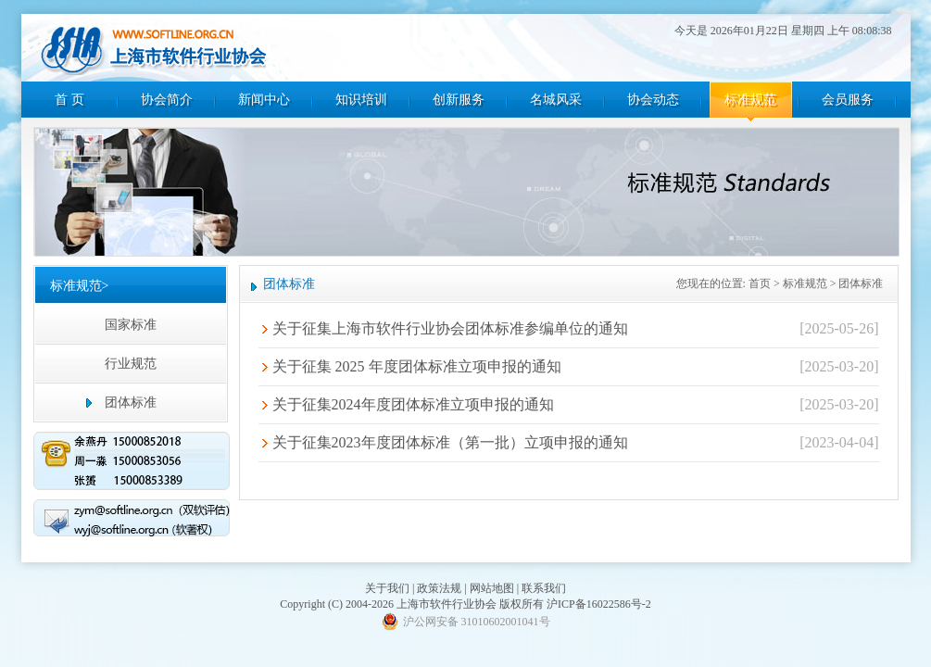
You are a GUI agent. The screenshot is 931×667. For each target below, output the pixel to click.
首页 (760, 283)
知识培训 (361, 100)
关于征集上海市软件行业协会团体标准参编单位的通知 (450, 328)
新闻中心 (264, 100)
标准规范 (750, 100)
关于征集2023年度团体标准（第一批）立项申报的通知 (450, 442)
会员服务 (848, 100)
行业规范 (131, 364)
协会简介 (167, 100)
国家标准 (131, 325)
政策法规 (439, 588)
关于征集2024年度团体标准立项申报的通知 (413, 404)
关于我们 (387, 588)
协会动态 (653, 100)
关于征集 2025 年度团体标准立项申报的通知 (416, 366)
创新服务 (458, 100)
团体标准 (131, 402)
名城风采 (556, 100)
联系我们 (544, 588)
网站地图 (492, 588)
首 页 (69, 100)
